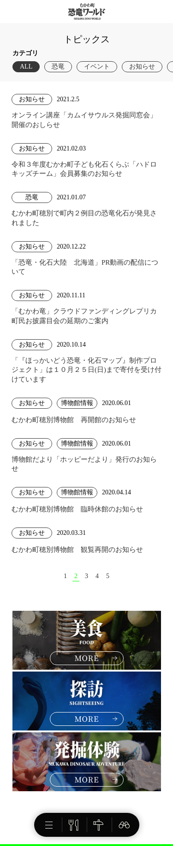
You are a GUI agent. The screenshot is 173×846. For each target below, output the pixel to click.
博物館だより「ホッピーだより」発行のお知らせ (84, 464)
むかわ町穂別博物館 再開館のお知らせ (74, 419)
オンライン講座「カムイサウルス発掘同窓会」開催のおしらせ (84, 119)
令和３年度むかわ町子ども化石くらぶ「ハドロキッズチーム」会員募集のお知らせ (84, 169)
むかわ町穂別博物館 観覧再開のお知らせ (77, 549)
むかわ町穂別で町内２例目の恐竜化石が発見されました (84, 217)
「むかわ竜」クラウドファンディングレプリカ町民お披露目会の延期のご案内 (84, 315)
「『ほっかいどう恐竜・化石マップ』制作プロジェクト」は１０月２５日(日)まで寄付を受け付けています (86, 370)
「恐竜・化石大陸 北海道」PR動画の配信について (85, 267)
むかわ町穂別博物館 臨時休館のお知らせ (77, 509)
